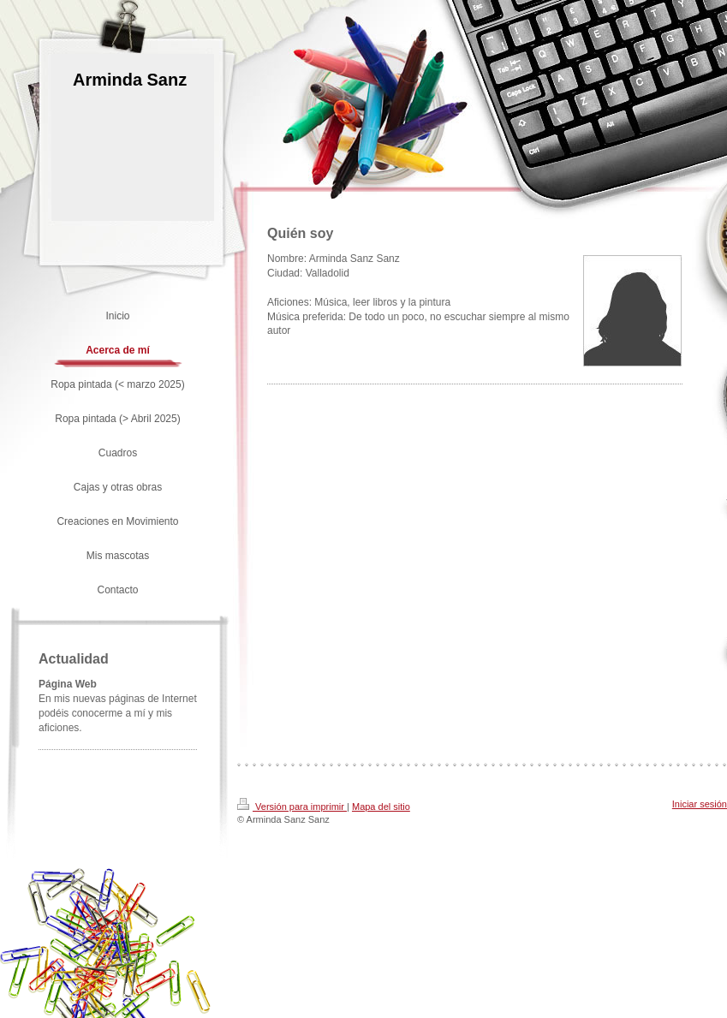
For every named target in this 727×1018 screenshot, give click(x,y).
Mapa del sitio (381, 806)
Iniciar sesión (699, 804)
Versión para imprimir (292, 806)
